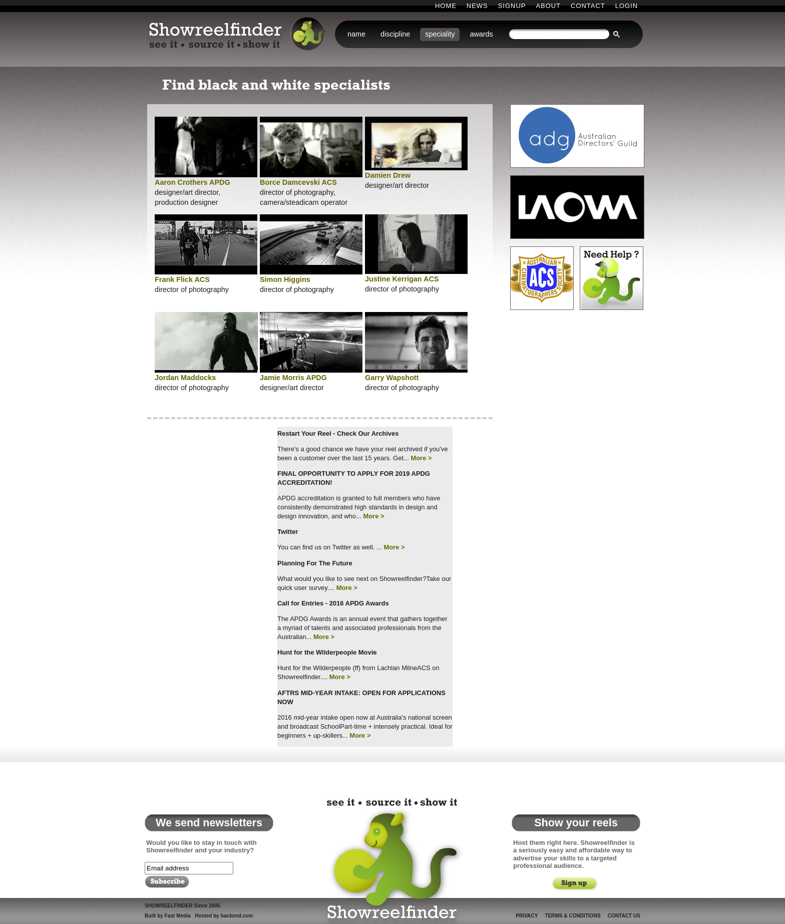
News (477, 6)
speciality (440, 34)
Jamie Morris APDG (293, 378)
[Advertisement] (207, 514)
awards (481, 34)
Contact (588, 6)
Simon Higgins (285, 279)
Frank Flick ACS (182, 279)
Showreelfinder (390, 859)
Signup (512, 6)
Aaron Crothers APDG (192, 182)
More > (421, 458)
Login (626, 6)
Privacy (527, 915)
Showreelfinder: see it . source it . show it (238, 34)
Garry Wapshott (392, 378)
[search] (559, 34)
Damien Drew (388, 175)
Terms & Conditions (572, 915)
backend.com (237, 915)
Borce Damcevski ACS (298, 182)
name (356, 34)
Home (446, 6)
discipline (395, 34)
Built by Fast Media (168, 915)
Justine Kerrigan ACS (402, 279)
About (548, 6)
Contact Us (624, 915)
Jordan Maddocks (185, 378)
